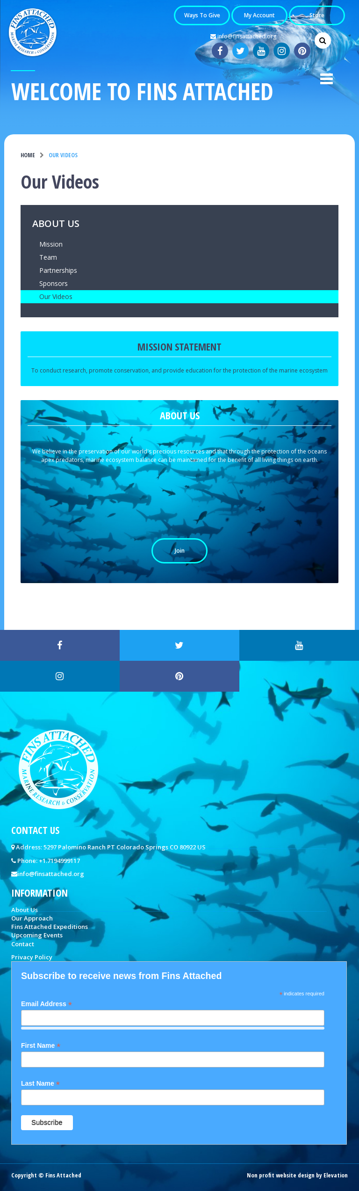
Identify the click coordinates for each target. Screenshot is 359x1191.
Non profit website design (281, 1175)
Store (316, 16)
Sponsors (53, 283)
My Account (259, 16)
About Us (55, 224)
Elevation (335, 1175)
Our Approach (32, 918)
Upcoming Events (37, 935)
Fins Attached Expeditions (49, 926)
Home (28, 155)
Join (180, 551)
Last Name (40, 1083)
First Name (40, 1045)
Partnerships (58, 270)
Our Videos (55, 296)
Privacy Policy (31, 957)
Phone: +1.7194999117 (48, 860)
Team (48, 257)
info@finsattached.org (243, 37)
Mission (51, 244)
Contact (22, 944)
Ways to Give (202, 16)
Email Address (46, 1004)
